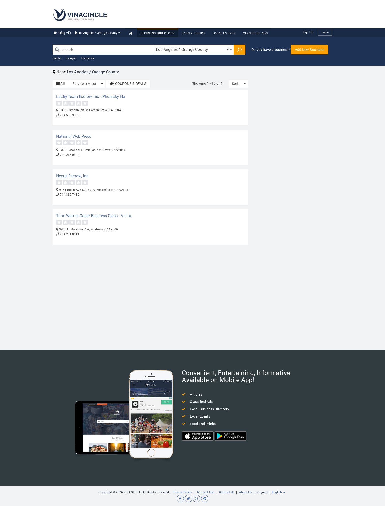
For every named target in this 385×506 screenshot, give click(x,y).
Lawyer (71, 58)
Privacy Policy (182, 492)
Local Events (224, 33)
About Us (245, 492)
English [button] (278, 492)
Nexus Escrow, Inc (72, 175)
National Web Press (73, 136)
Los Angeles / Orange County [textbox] (192, 49)
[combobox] (194, 50)
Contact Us (226, 492)
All (60, 83)
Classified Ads (255, 33)
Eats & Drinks (193, 33)
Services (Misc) (84, 83)
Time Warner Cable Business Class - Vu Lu (93, 215)
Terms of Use (205, 492)
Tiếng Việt (62, 33)
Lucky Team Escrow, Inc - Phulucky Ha (90, 96)
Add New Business (309, 49)
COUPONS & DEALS (128, 83)
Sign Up (307, 32)
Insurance (87, 58)
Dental (57, 58)
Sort (235, 83)
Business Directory (157, 33)
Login (325, 32)
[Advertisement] (243, 13)
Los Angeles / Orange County (97, 33)
